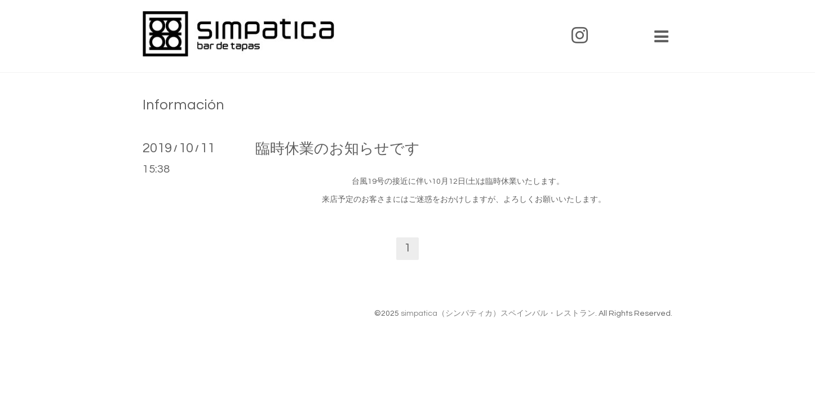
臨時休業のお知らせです (337, 149)
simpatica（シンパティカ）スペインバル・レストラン (498, 313)
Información (183, 105)
